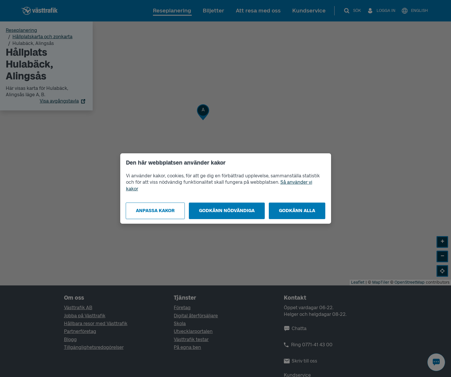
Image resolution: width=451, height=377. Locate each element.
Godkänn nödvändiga (227, 210)
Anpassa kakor (155, 210)
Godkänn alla (297, 210)
